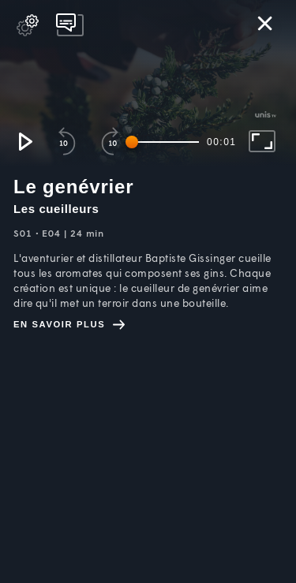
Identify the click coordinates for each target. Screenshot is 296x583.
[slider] (165, 142)
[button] (24, 141)
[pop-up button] (27, 25)
